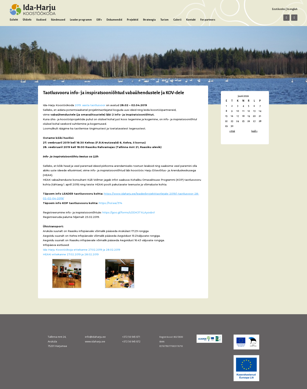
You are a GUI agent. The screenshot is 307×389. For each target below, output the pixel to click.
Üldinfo (27, 19)
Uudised (41, 19)
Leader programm (81, 19)
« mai (232, 131)
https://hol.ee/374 (110, 203)
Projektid (132, 19)
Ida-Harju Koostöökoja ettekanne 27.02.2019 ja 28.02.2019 (81, 249)
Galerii (177, 19)
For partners (207, 19)
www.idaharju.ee (95, 341)
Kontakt (191, 19)
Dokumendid (114, 19)
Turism (164, 19)
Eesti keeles (278, 9)
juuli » (254, 131)
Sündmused (58, 19)
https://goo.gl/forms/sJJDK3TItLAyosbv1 (128, 212)
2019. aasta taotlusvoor (90, 105)
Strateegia (149, 19)
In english (292, 9)
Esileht (14, 19)
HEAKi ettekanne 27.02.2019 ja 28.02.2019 (71, 254)
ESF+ (99, 19)
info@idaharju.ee (95, 336)
